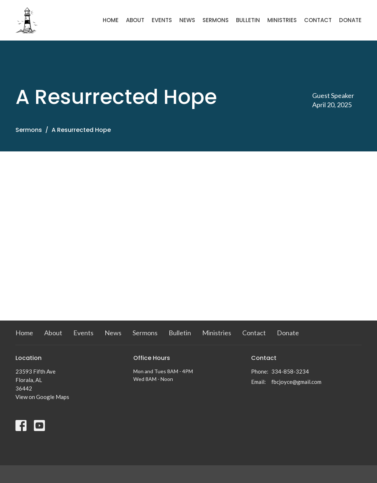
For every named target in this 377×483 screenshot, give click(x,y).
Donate (350, 20)
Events (162, 20)
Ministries (282, 20)
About (135, 20)
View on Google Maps (42, 396)
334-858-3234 (290, 371)
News (187, 20)
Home (111, 20)
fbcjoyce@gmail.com (296, 381)
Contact (318, 20)
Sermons (215, 20)
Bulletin (248, 20)
